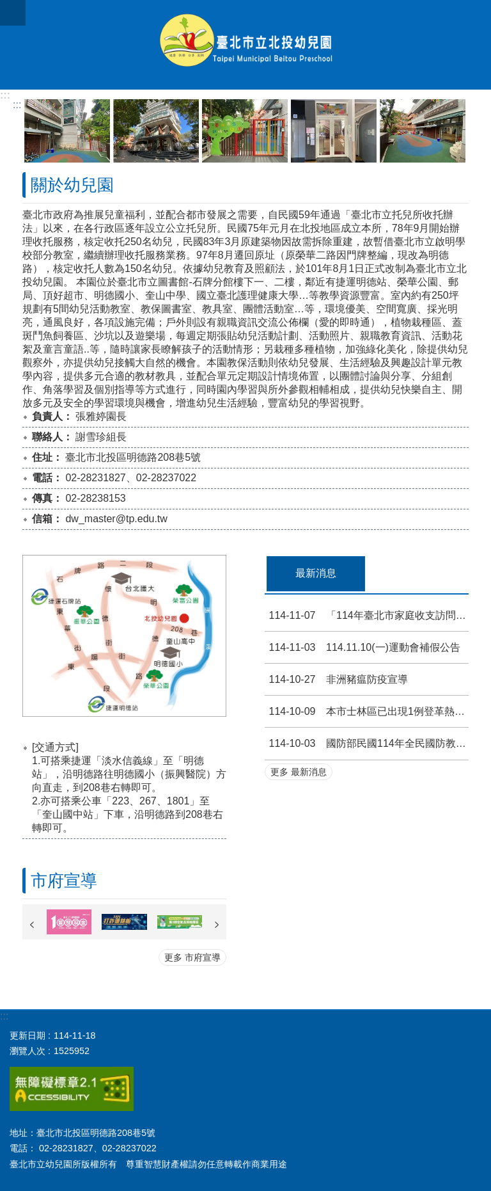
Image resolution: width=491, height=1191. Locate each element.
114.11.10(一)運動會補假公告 (362, 647)
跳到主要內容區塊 (6, 6)
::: (5, 95)
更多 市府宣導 (192, 957)
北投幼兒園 (245, 45)
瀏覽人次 (27, 1051)
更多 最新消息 (298, 772)
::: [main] (17, 104)
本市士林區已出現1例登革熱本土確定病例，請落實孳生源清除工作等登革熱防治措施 (367, 711)
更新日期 (27, 1035)
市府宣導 (64, 881)
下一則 (216, 924)
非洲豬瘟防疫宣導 (336, 679)
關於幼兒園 (72, 185)
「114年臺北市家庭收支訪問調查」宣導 (367, 615)
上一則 (32, 924)
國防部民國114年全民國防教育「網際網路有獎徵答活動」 (367, 743)
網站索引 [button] (13, 13)
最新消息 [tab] (315, 573)
